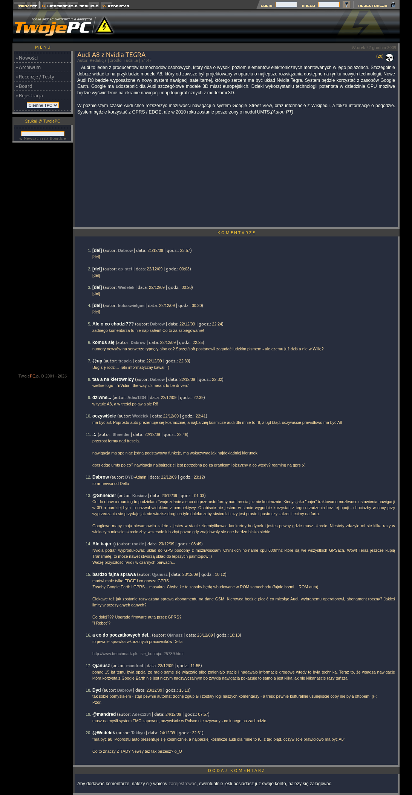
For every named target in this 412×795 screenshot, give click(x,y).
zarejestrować (182, 783)
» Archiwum (28, 67)
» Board (23, 86)
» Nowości (26, 57)
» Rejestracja (29, 95)
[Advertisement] (262, 26)
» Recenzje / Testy (34, 76)
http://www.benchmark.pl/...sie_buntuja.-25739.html (138, 653)
